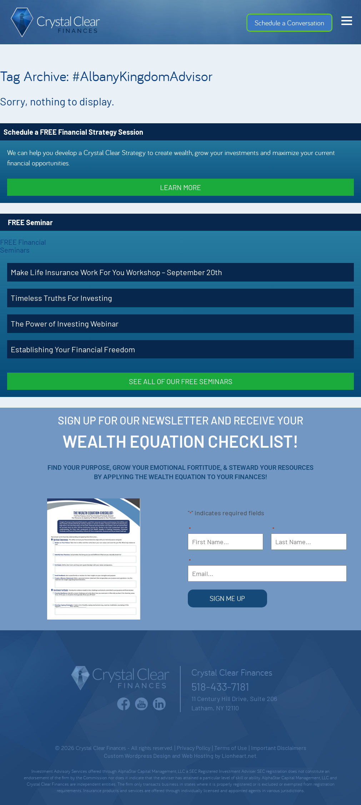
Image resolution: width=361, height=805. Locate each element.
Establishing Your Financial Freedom (73, 349)
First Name (190, 530)
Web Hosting (198, 754)
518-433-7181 (220, 685)
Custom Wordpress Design (137, 754)
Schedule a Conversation (289, 22)
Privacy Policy (193, 747)
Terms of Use (230, 747)
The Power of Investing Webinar (65, 323)
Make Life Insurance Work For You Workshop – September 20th (116, 272)
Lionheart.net (239, 754)
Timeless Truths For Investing (61, 297)
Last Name (274, 530)
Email (190, 561)
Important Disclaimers (278, 747)
